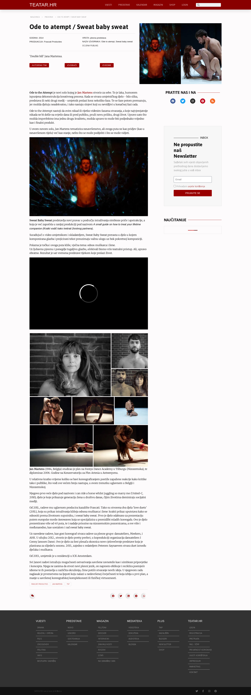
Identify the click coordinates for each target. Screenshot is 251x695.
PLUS (161, 621)
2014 (41, 38)
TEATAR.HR (43, 4)
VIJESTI (108, 4)
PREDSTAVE (124, 4)
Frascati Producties (53, 42)
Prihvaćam (190, 186)
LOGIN (185, 4)
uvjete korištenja (196, 186)
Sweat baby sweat (124, 41)
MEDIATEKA (134, 621)
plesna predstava (98, 38)
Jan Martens (57, 584)
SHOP (172, 4)
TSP (68, 584)
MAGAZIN (158, 4)
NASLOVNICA (35, 17)
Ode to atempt (107, 41)
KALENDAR (141, 4)
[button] (113, 596)
